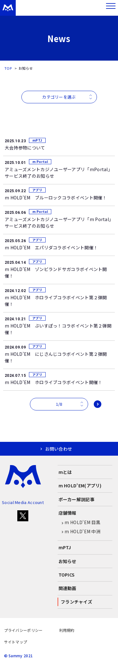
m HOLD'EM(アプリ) (80, 485)
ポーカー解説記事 (76, 499)
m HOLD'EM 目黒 (80, 522)
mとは (65, 472)
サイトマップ (15, 641)
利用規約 (67, 630)
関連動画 (67, 588)
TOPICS (67, 575)
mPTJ (65, 547)
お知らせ (67, 561)
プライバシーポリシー (23, 630)
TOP (8, 68)
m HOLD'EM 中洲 (80, 531)
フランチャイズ (76, 602)
